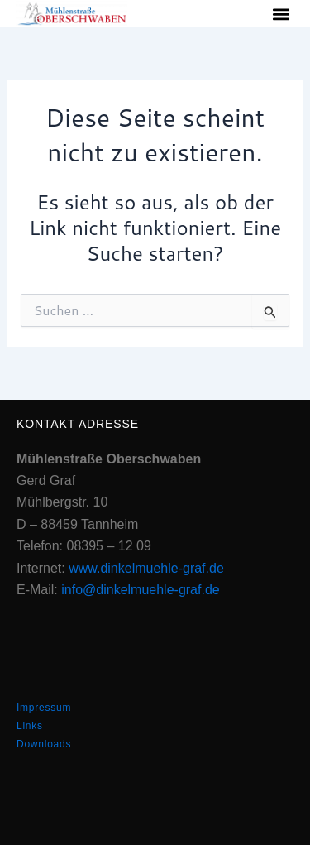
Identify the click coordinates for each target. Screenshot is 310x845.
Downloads (44, 744)
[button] (280, 13)
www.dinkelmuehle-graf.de (146, 568)
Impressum (44, 707)
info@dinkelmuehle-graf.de (140, 590)
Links (30, 726)
